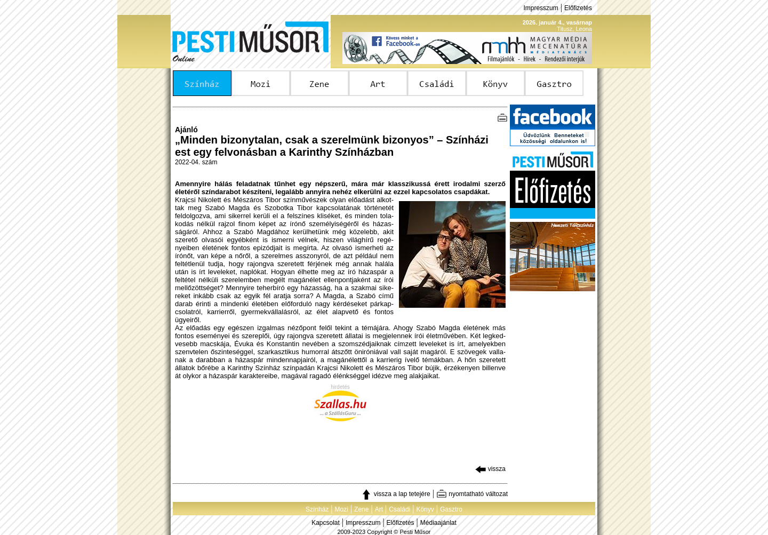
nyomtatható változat (472, 494)
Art (379, 509)
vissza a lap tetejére (395, 494)
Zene (361, 509)
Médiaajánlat (438, 522)
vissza (490, 469)
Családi (399, 509)
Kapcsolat (325, 522)
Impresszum (540, 8)
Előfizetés (578, 8)
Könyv (425, 509)
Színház (317, 509)
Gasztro (451, 509)
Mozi (341, 509)
